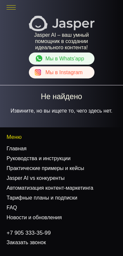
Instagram (64, 72)
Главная (17, 148)
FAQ (12, 207)
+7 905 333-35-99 (97, 7)
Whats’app (65, 58)
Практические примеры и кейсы (45, 168)
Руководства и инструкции (39, 158)
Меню (14, 137)
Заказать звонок (26, 242)
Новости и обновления (34, 217)
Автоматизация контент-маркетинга (50, 188)
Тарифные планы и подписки (42, 198)
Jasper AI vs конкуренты (36, 178)
